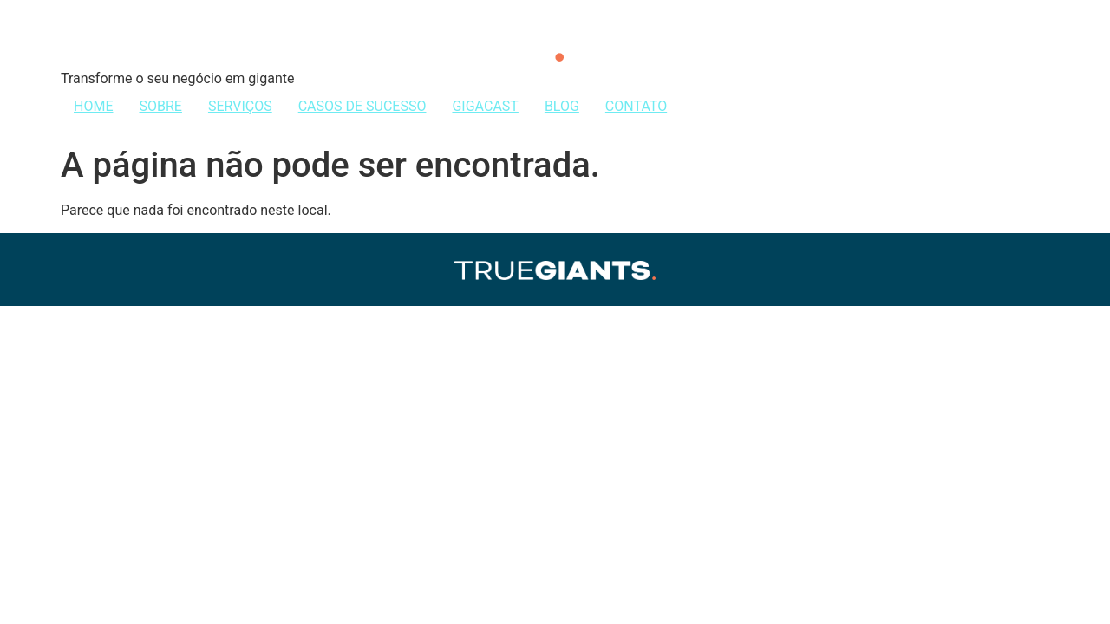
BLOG (562, 106)
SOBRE (160, 106)
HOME (93, 106)
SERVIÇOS (240, 106)
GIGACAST (485, 106)
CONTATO (636, 106)
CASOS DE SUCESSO (362, 106)
